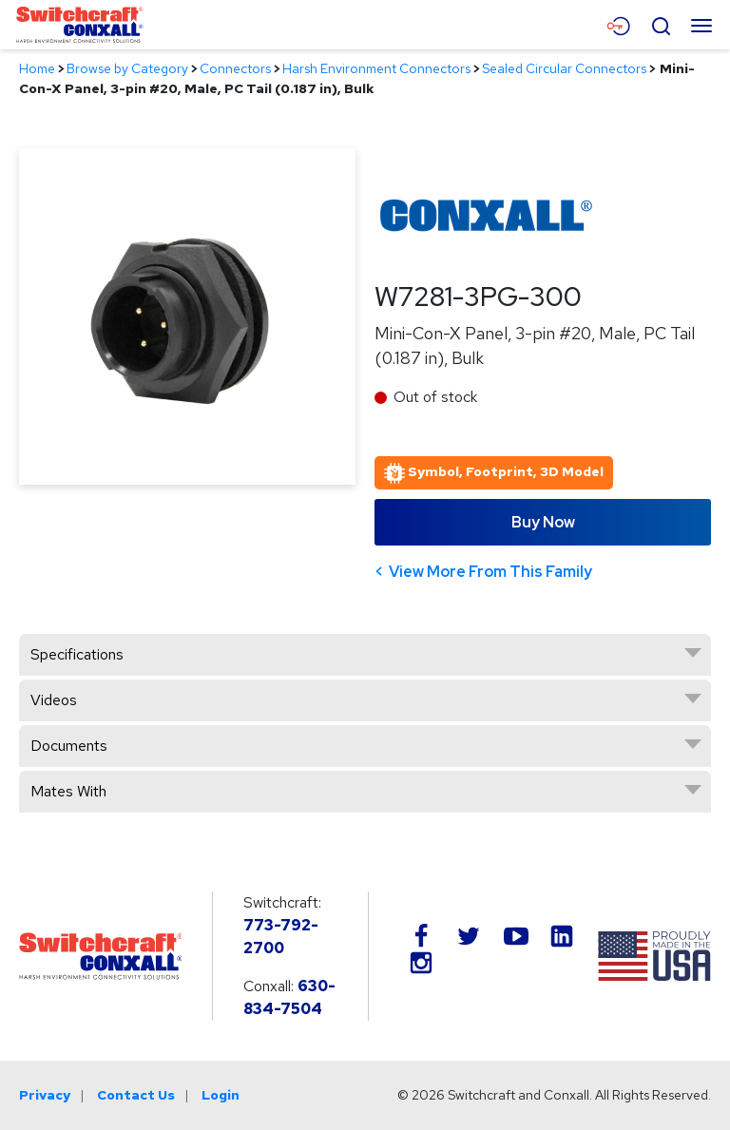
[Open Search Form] (660, 23)
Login (221, 1094)
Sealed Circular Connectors (564, 68)
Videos (53, 700)
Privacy (44, 1094)
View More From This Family (490, 572)
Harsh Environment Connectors (376, 68)
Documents (68, 746)
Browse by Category (127, 68)
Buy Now (543, 522)
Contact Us (136, 1094)
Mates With (68, 791)
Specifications (77, 654)
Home (37, 68)
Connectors (235, 68)
